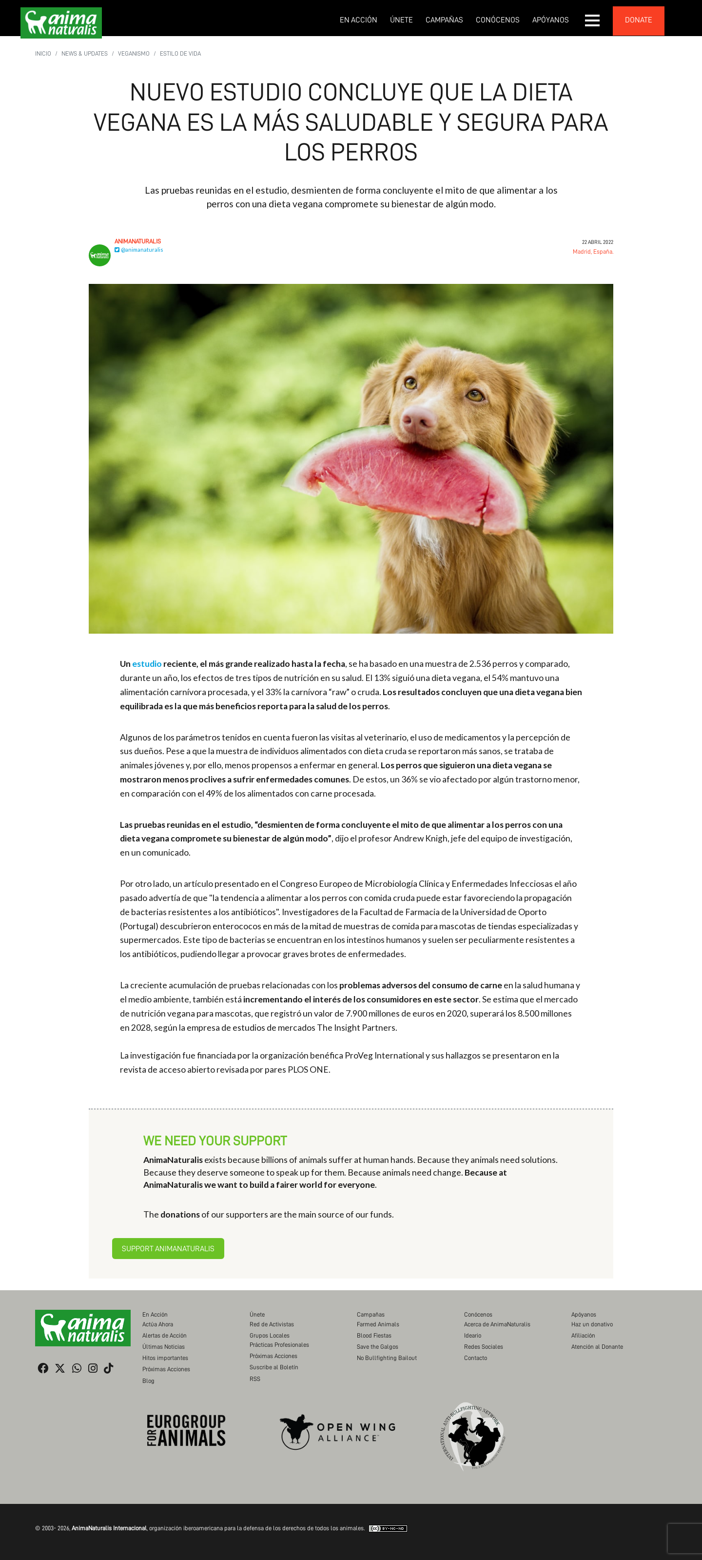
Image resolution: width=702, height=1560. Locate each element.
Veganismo (134, 53)
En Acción (358, 20)
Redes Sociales (483, 1346)
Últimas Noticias (163, 1346)
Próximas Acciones (166, 1369)
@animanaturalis (139, 249)
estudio (147, 664)
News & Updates (84, 53)
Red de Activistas (272, 1324)
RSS (255, 1379)
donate (638, 20)
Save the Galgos (377, 1346)
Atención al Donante (597, 1346)
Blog (148, 1381)
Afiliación (583, 1335)
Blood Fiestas (374, 1335)
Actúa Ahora (157, 1324)
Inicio (43, 53)
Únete (401, 20)
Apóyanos (550, 20)
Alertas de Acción (164, 1335)
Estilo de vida (180, 53)
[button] (593, 20)
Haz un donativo (592, 1324)
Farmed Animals (378, 1324)
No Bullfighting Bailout (387, 1358)
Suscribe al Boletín (274, 1367)
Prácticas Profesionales (279, 1344)
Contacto (475, 1358)
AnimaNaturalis (138, 241)
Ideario (472, 1335)
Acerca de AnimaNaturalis (497, 1324)
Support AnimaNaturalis (168, 1249)
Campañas (444, 20)
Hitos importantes (165, 1358)
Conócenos (498, 20)
